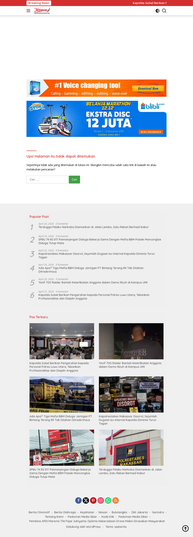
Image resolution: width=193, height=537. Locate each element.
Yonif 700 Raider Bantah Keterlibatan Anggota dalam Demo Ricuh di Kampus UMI (93, 282)
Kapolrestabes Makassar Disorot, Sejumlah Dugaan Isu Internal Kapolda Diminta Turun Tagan (97, 255)
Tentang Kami (54, 517)
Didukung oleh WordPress (83, 527)
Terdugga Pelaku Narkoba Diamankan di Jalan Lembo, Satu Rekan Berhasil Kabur (94, 227)
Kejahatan (87, 512)
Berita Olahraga (65, 512)
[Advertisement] (96, 45)
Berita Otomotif (39, 512)
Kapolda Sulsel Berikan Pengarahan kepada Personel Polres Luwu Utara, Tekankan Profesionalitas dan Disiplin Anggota (94, 296)
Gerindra (158, 512)
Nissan (103, 512)
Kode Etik (108, 517)
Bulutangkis (119, 512)
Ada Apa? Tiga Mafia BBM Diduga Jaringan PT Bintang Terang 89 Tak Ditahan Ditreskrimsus (91, 269)
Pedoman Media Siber (82, 517)
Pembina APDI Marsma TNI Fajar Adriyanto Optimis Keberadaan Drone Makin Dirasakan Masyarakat (97, 521)
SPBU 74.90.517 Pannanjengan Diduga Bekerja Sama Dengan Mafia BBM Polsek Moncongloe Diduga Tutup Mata (100, 241)
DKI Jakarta (140, 512)
